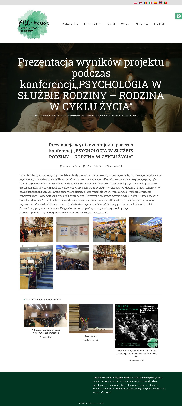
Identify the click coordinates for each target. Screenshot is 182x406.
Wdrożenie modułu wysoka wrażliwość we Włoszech (45, 331)
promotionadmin (71, 166)
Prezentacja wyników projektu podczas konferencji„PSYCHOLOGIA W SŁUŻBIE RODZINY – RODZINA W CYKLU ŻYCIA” (99, 115)
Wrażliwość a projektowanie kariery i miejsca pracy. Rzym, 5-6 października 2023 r (136, 353)
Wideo (125, 24)
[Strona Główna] (36, 115)
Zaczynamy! (91, 336)
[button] (178, 16)
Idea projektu (92, 24)
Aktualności (70, 24)
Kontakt (159, 24)
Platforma (141, 24)
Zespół (111, 24)
